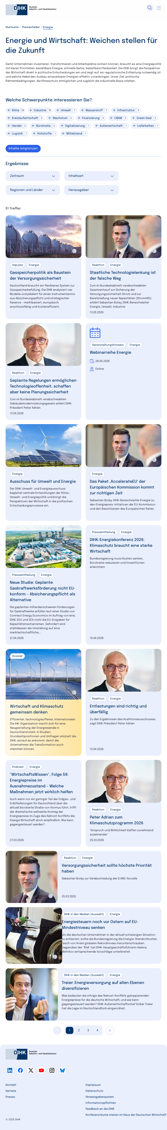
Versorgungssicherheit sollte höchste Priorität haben (107, 868)
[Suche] (149, 7)
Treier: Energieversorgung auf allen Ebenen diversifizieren (103, 986)
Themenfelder (31, 27)
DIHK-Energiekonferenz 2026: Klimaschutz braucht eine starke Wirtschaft (121, 545)
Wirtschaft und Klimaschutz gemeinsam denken (36, 709)
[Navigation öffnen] (158, 7)
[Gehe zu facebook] (20, 1070)
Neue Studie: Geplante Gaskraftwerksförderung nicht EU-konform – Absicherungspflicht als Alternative (42, 591)
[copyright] (74, 251)
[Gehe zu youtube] (41, 1070)
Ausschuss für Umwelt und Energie (43, 482)
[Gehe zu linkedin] (10, 1070)
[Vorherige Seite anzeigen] (57, 1030)
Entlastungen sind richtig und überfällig (118, 709)
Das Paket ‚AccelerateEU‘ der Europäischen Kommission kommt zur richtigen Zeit (122, 487)
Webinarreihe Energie (110, 353)
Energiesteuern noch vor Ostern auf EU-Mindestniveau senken (100, 925)
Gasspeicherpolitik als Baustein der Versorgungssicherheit (40, 276)
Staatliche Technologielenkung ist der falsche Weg (123, 276)
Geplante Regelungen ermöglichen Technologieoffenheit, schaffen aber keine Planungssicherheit (43, 386)
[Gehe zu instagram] (52, 1070)
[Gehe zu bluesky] (62, 1070)
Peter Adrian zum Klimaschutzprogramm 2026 (116, 820)
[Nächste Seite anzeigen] (110, 1030)
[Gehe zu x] (31, 1070)
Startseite (12, 27)
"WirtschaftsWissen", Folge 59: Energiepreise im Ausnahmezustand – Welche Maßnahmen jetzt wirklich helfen (41, 783)
